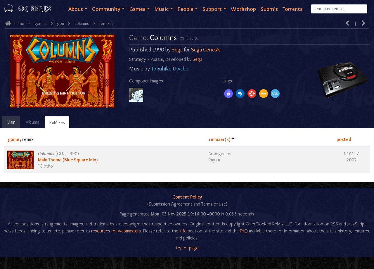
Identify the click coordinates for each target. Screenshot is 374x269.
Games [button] (137, 8)
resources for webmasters (116, 231)
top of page (187, 248)
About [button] (75, 8)
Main (11, 122)
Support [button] (212, 8)
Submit (269, 8)
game (13, 139)
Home (19, 23)
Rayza (214, 160)
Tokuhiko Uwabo (169, 68)
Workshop (243, 8)
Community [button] (106, 8)
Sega (177, 49)
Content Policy (187, 197)
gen (60, 23)
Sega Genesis (206, 49)
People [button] (185, 8)
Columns (82, 23)
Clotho (46, 166)
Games (40, 23)
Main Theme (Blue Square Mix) (68, 160)
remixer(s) (220, 139)
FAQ (244, 231)
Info (183, 231)
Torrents (293, 8)
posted (344, 139)
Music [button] (162, 8)
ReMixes (57, 122)
